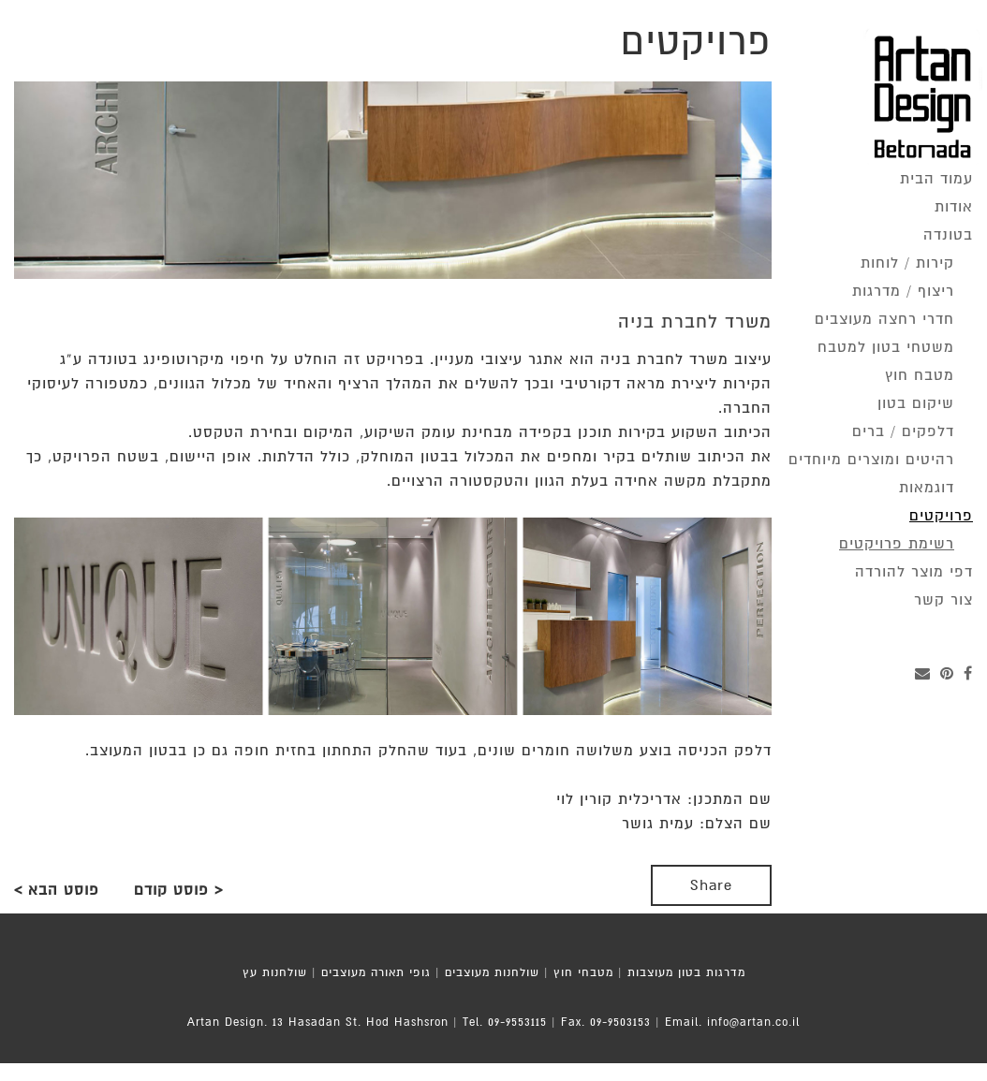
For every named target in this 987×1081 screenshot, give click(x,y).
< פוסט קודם (179, 890)
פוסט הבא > (56, 890)
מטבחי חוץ (583, 973)
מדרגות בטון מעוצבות (686, 973)
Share (711, 885)
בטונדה (948, 235)
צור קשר (943, 600)
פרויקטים (941, 515)
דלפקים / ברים (903, 431)
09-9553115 (517, 1022)
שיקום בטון (915, 403)
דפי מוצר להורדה (914, 571)
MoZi (528, 1071)
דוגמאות (926, 487)
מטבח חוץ (919, 375)
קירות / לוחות (907, 263)
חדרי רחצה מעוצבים (884, 319)
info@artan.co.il (753, 1022)
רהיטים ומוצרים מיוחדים (871, 459)
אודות (954, 206)
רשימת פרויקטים (896, 543)
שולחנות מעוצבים (492, 973)
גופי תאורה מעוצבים (376, 973)
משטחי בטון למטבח (886, 347)
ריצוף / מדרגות (903, 291)
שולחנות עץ (275, 973)
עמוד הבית (936, 178)
